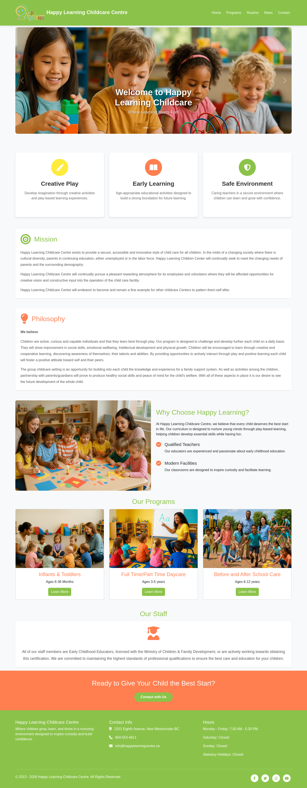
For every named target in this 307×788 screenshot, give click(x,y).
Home (216, 12)
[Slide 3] (161, 127)
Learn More (59, 592)
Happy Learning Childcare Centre (71, 12)
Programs (233, 12)
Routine (253, 12)
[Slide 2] (153, 127)
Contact (284, 12)
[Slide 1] (146, 127)
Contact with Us (154, 697)
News (268, 12)
